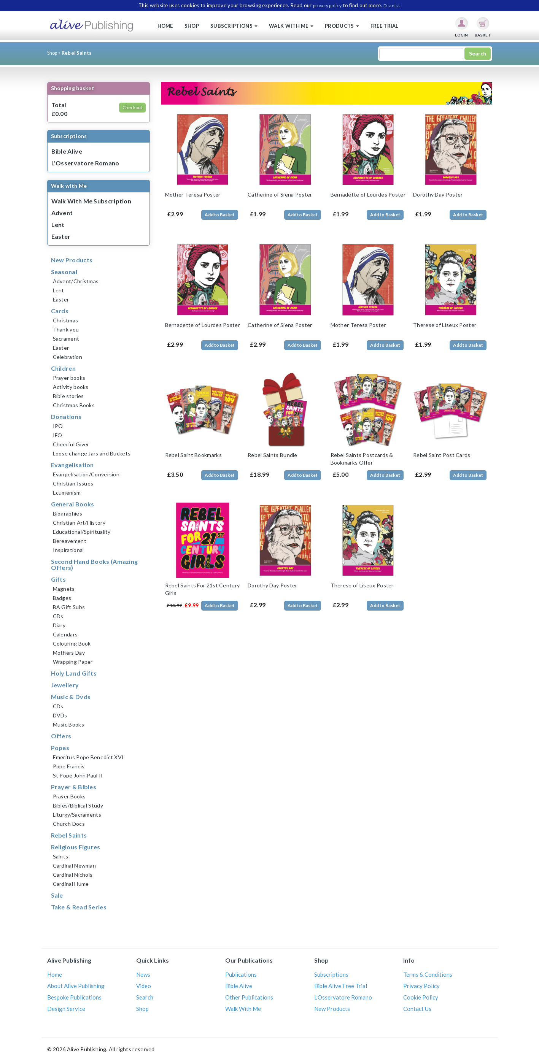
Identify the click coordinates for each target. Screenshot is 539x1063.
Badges (62, 598)
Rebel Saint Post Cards (442, 455)
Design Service (66, 1008)
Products (342, 26)
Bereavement (69, 541)
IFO (57, 435)
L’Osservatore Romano (343, 997)
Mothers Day (69, 652)
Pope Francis (69, 766)
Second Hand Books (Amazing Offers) (94, 564)
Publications (241, 974)
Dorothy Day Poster (438, 194)
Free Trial (384, 26)
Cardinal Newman (74, 865)
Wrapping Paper (73, 661)
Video (143, 985)
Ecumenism (67, 492)
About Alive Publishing (76, 985)
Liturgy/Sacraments (77, 814)
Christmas (65, 320)
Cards (60, 310)
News (143, 974)
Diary (59, 625)
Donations (66, 416)
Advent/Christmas (76, 281)
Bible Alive (66, 151)
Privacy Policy (421, 985)
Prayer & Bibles (74, 786)
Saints (60, 856)
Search (144, 997)
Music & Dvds (71, 696)
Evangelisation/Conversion (86, 474)
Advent (62, 212)
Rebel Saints (69, 835)
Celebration (67, 357)
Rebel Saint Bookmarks (193, 455)
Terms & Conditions (427, 974)
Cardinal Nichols (73, 874)
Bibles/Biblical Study (78, 805)
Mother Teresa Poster (193, 194)
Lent (58, 224)
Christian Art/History (79, 522)
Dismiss (392, 5)
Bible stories (68, 396)
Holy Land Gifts (74, 673)
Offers (61, 735)
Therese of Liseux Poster (444, 325)
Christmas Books (74, 405)
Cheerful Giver (71, 444)
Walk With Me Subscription (91, 201)
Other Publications (249, 997)
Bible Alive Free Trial (340, 985)
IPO (58, 426)
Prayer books (69, 377)
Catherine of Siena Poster (280, 194)
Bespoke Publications (74, 997)
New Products (72, 259)
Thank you (66, 329)
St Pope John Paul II (78, 775)
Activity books (71, 387)
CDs (58, 616)
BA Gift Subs (69, 607)
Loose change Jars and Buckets (92, 453)
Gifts (58, 579)
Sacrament (66, 338)
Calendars (65, 634)
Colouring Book (72, 643)
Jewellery (65, 685)
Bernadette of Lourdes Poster (368, 194)
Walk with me (291, 26)
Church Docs (69, 823)
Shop (191, 26)
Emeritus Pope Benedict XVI (88, 757)
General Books (72, 504)
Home (165, 26)
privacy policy (327, 5)
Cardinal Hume (71, 884)
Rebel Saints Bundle (272, 455)
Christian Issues (73, 483)
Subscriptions (234, 26)
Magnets (64, 588)
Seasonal (64, 271)
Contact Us (417, 1008)
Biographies (67, 513)
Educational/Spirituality (82, 531)
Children (63, 368)
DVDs (60, 715)
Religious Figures (75, 846)
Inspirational (68, 550)
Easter (61, 236)
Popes (60, 747)
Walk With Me (243, 1008)
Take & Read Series (79, 907)
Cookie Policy (420, 997)
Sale (57, 895)
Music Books (68, 724)
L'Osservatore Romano (85, 163)
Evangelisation (72, 464)
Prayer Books (69, 796)
